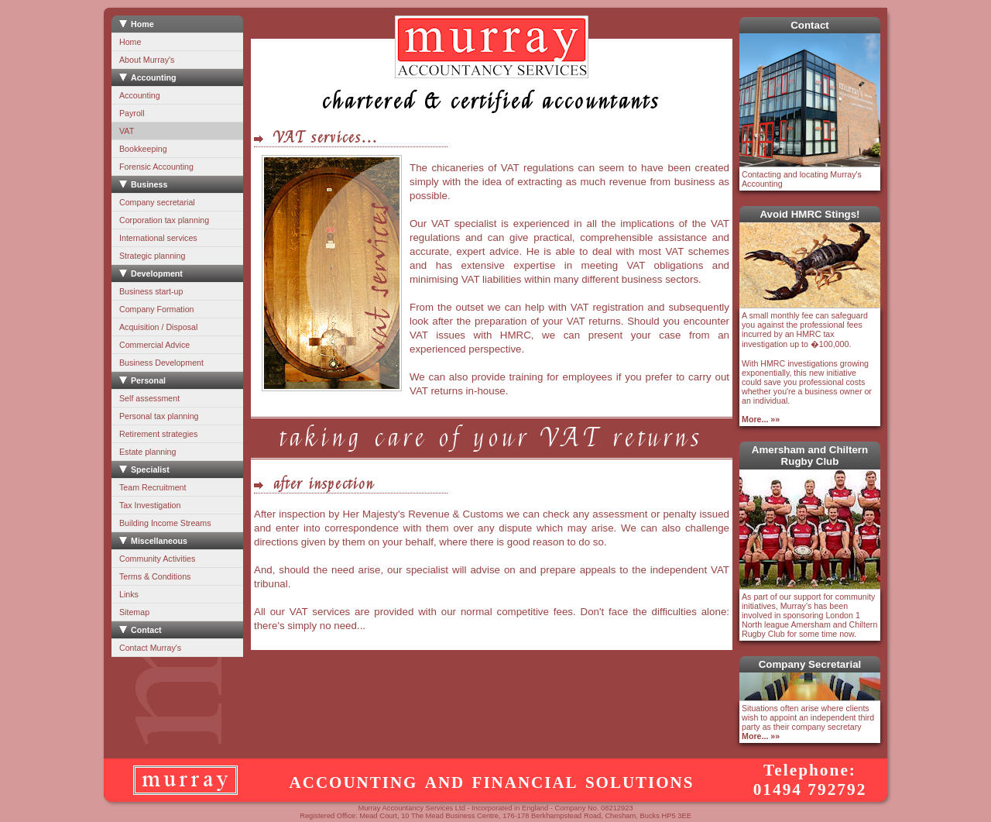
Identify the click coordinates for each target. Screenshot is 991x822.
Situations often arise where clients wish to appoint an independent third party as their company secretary (808, 722)
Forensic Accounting (156, 166)
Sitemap (134, 612)
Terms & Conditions (154, 576)
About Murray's (146, 59)
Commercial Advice (154, 344)
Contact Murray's (150, 647)
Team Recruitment (152, 487)
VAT (126, 131)
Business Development (161, 362)
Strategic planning (152, 255)
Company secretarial (157, 202)
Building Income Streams (165, 523)
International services (158, 237)
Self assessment (149, 398)
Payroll (132, 113)
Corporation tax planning (164, 220)
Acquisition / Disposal (158, 327)
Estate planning (147, 451)
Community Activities (157, 558)
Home (130, 41)
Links (129, 594)
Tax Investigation (149, 505)
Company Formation (156, 309)
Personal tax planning (159, 416)
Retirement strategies (158, 434)
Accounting (139, 95)
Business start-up (151, 291)
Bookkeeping (143, 148)
